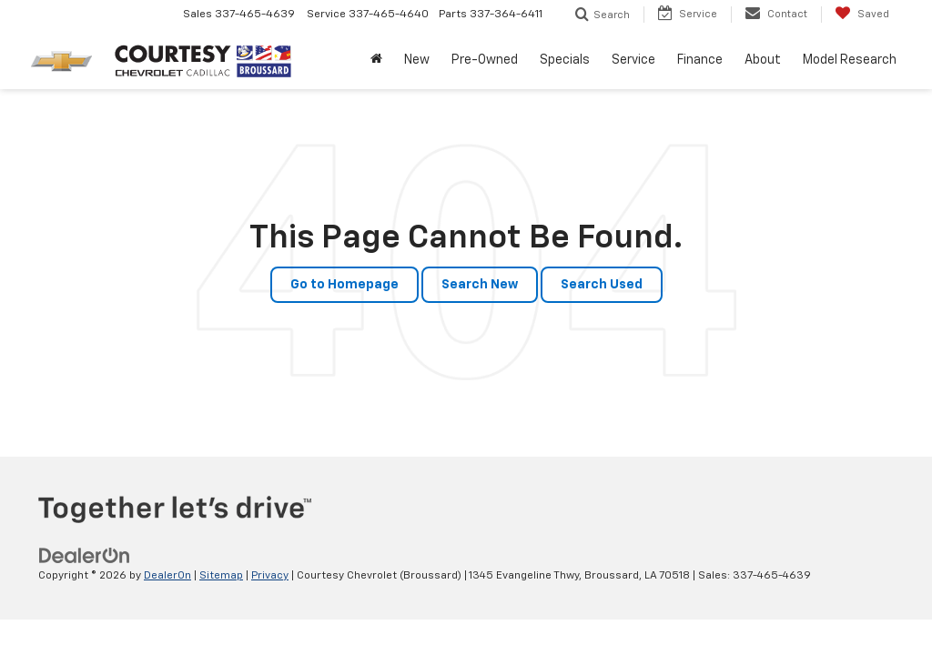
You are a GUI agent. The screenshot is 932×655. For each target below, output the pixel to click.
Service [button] (633, 60)
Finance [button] (700, 60)
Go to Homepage (344, 284)
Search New (479, 284)
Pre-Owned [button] (484, 60)
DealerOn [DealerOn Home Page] (167, 575)
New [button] (417, 60)
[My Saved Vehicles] (862, 14)
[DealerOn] (84, 555)
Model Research (850, 60)
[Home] (376, 60)
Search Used (602, 284)
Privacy (270, 575)
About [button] (763, 60)
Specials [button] (565, 60)
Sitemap (221, 575)
